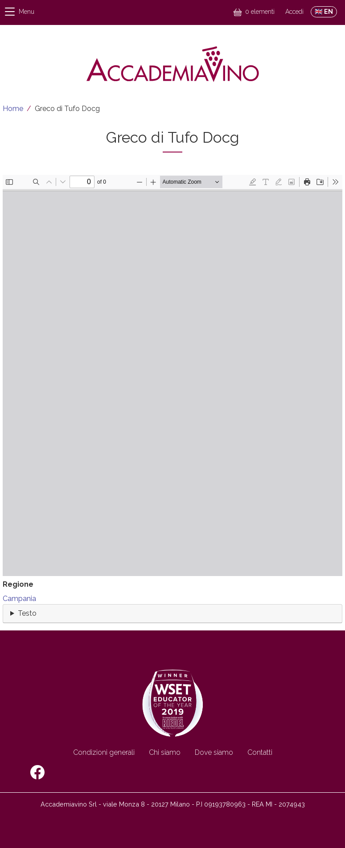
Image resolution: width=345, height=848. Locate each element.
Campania (19, 598)
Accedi (294, 11)
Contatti (259, 752)
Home (13, 108)
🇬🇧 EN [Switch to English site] (324, 11)
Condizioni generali (104, 752)
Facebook (37, 772)
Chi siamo (165, 752)
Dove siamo (214, 752)
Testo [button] (27, 613)
